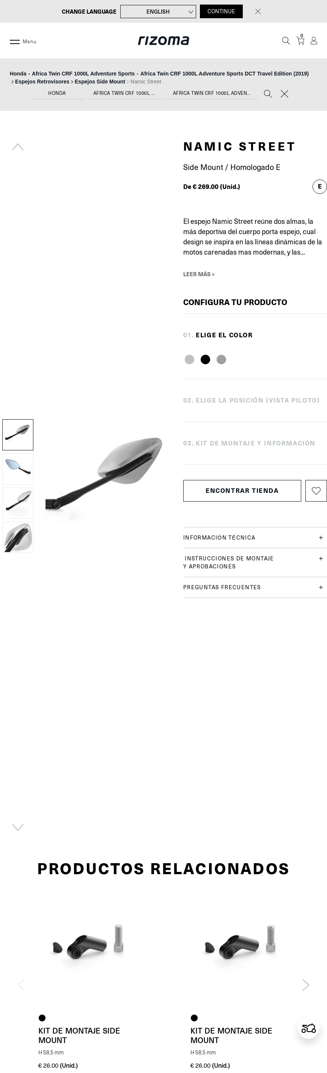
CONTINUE (221, 11)
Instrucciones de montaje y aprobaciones (253, 562)
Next (17, 827)
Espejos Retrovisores (42, 82)
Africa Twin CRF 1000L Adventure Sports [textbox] (128, 93)
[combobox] (57, 95)
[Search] (267, 94)
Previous (17, 146)
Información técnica (253, 538)
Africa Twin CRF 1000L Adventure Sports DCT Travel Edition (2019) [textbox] (215, 93)
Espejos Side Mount (100, 82)
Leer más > (199, 274)
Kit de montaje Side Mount (79, 1035)
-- (160, 74)
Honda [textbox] (57, 93)
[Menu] (15, 40)
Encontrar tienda (242, 490)
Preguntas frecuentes (253, 588)
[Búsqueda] (286, 40)
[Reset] (284, 94)
